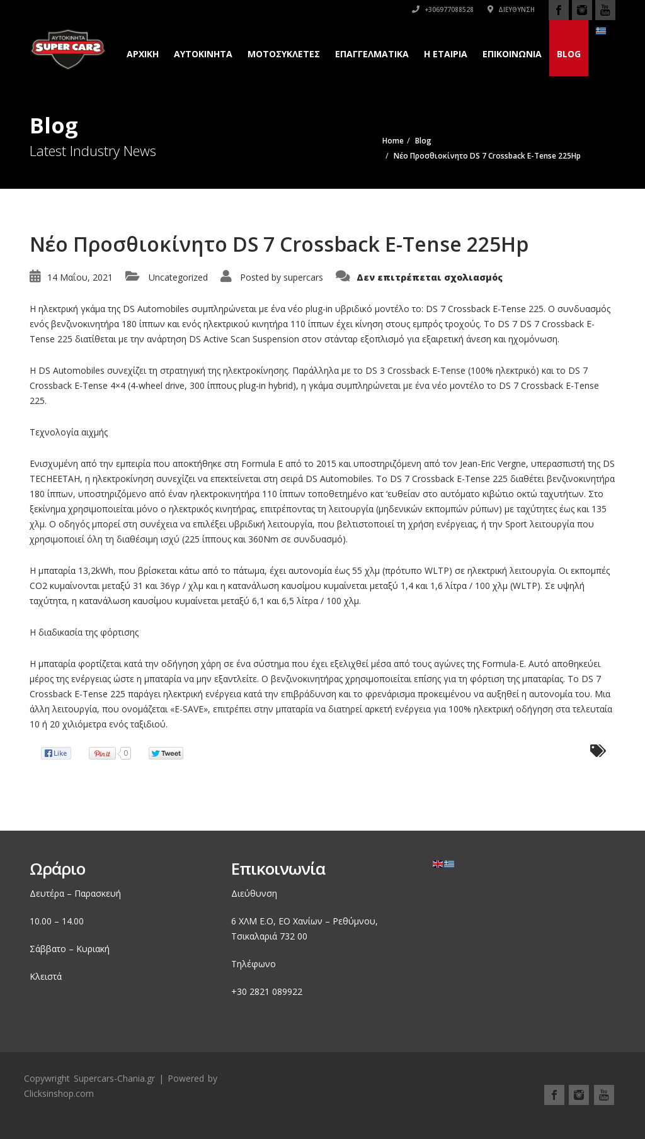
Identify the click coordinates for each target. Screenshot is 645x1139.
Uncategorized (178, 277)
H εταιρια (445, 54)
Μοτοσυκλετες (284, 54)
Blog (569, 54)
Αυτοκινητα (203, 54)
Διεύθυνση (511, 9)
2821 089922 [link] (275, 991)
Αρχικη (143, 54)
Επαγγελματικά (372, 54)
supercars (303, 277)
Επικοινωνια (512, 54)
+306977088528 (443, 9)
